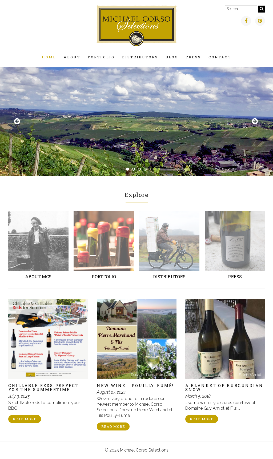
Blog (172, 57)
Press (193, 57)
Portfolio (101, 57)
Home (49, 57)
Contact (219, 57)
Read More (25, 419)
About (72, 57)
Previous (18, 121)
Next (255, 121)
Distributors (140, 57)
